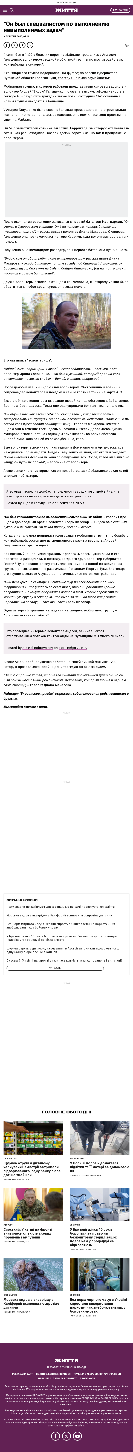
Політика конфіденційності (53, 1374)
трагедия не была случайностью (84, 78)
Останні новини (22, 900)
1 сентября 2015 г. (71, 503)
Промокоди (87, 1378)
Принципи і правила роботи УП (57, 1378)
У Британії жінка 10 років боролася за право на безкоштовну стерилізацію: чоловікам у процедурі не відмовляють (62, 938)
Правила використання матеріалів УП (97, 1374)
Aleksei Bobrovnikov (37, 648)
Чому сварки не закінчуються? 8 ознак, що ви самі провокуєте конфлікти (61, 907)
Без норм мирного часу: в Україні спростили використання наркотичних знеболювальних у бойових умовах (61, 925)
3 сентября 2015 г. (73, 648)
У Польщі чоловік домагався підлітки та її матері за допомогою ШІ (99, 1167)
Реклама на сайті (22, 1374)
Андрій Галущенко (36, 503)
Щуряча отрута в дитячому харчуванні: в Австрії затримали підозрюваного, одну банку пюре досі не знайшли (63, 950)
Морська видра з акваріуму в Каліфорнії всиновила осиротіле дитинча (59, 915)
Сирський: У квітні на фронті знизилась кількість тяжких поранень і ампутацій (65, 960)
